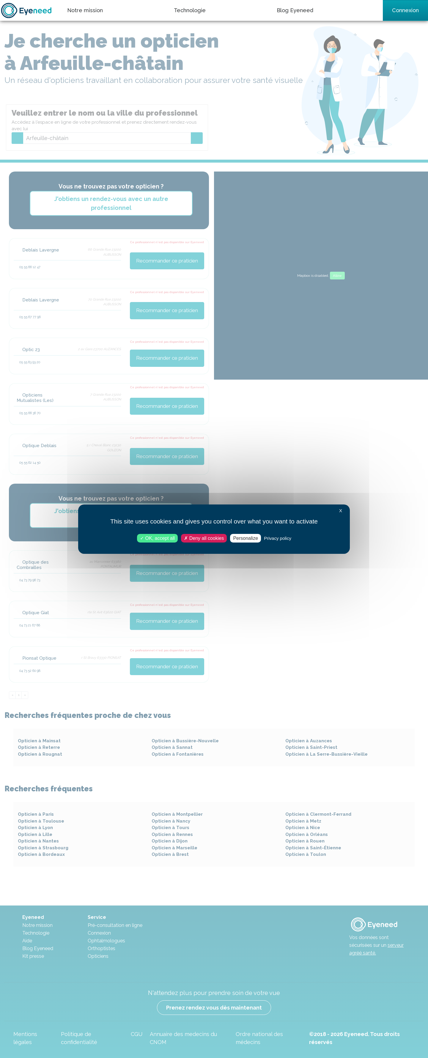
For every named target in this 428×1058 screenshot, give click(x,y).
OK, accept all (157, 537)
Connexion (405, 10)
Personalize (245, 537)
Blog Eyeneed (295, 10)
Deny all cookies (204, 537)
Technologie (190, 10)
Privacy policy (277, 537)
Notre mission (85, 10)
